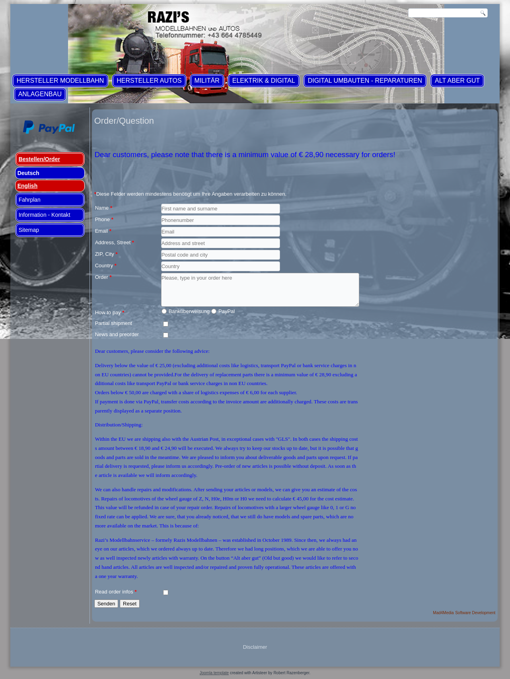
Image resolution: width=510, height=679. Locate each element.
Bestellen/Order (39, 159)
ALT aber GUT (457, 80)
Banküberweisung (189, 311)
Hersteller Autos (149, 80)
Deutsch (28, 173)
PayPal (226, 311)
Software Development (475, 613)
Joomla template (214, 673)
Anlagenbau (40, 94)
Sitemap (29, 230)
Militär (207, 80)
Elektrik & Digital (263, 80)
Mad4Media (443, 613)
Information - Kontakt (44, 215)
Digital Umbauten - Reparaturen (365, 80)
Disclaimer (255, 647)
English (28, 186)
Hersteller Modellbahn (60, 80)
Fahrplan (30, 200)
